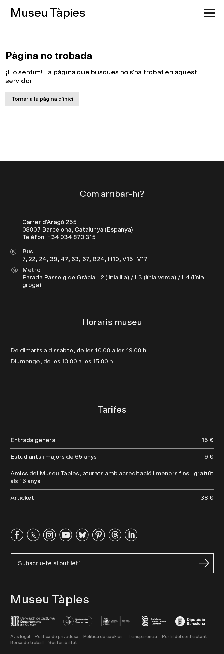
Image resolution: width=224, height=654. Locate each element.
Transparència (142, 637)
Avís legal (20, 637)
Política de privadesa (56, 637)
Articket (22, 498)
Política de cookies (103, 637)
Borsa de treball (27, 643)
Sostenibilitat (62, 643)
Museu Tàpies (47, 13)
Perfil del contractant (184, 637)
